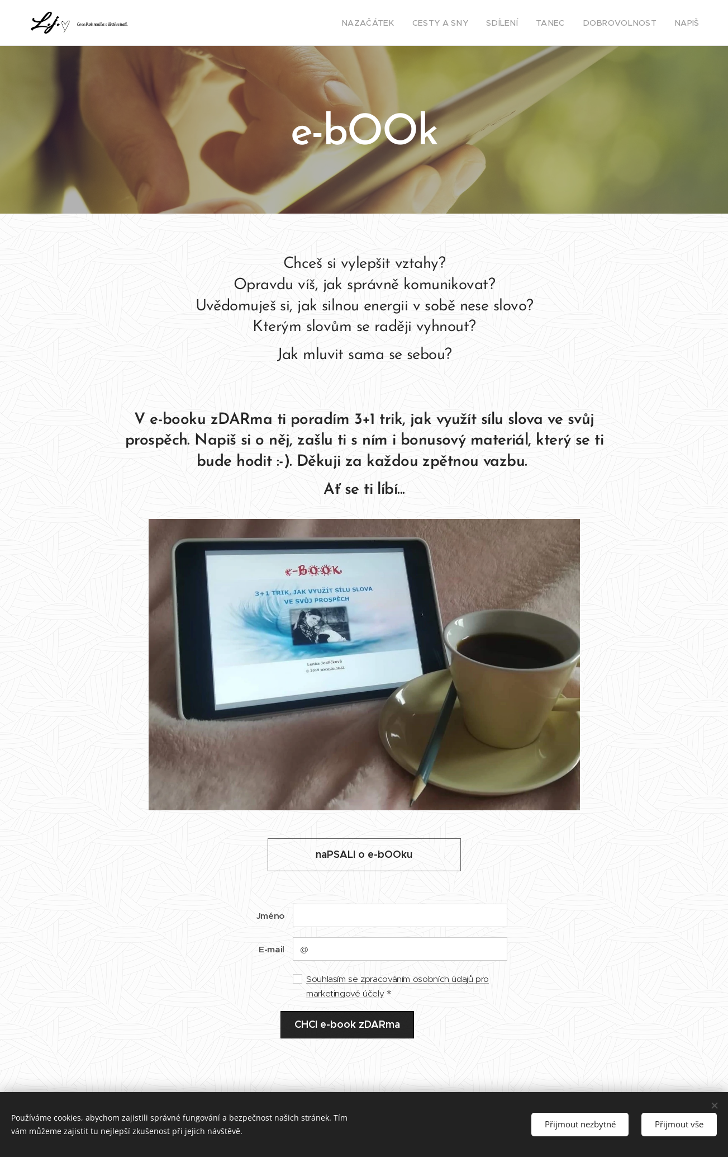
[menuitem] (396, 23)
